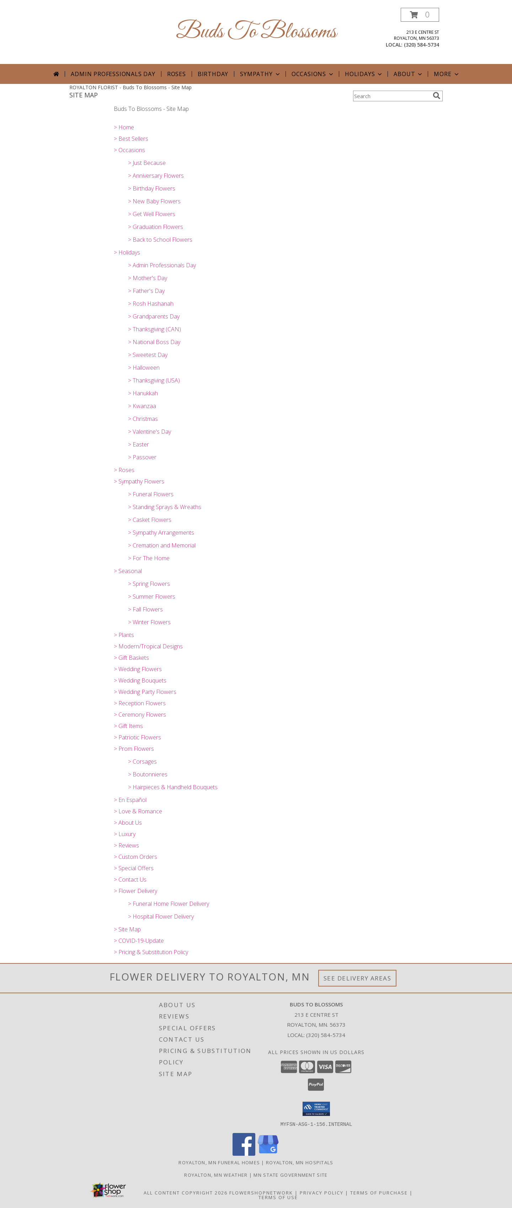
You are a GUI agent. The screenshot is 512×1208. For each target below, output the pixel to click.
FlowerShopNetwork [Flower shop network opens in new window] (261, 1192)
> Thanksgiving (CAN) (154, 329)
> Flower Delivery (135, 891)
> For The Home (149, 558)
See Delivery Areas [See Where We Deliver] (357, 978)
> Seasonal (128, 571)
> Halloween (144, 368)
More (447, 74)
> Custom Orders (135, 857)
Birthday (213, 74)
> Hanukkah (143, 393)
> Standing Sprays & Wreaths (164, 507)
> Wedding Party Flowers (145, 692)
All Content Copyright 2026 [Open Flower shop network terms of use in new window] (186, 1192)
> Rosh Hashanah (151, 304)
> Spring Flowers (149, 584)
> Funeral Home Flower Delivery (168, 904)
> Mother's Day (147, 278)
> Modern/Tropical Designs (148, 646)
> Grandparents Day (154, 316)
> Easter (138, 444)
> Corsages (142, 761)
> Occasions (129, 150)
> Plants (124, 635)
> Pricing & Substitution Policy (151, 952)
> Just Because (147, 163)
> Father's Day (146, 291)
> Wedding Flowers (138, 669)
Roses (176, 74)
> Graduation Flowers (155, 227)
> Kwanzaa (142, 406)
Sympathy (260, 74)
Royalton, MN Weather (215, 1174)
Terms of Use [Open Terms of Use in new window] (278, 1197)
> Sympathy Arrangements (161, 532)
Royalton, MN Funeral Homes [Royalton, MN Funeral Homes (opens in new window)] (219, 1162)
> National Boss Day (154, 342)
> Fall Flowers (145, 609)
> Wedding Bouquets (140, 680)
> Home (124, 127)
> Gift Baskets (131, 658)
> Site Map (127, 929)
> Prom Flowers (134, 749)
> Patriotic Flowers (137, 737)
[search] (436, 96)
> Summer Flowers (151, 596)
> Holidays (127, 252)
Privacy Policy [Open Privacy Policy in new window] (321, 1192)
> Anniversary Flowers (156, 176)
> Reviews (126, 845)
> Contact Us (130, 879)
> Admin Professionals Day (162, 265)
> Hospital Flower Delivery (161, 916)
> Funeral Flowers (151, 494)
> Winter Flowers (149, 622)
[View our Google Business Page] (268, 1153)
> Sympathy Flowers (139, 481)
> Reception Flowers (140, 703)
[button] (420, 15)
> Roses (124, 470)
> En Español (130, 800)
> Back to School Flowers (160, 240)
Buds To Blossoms (256, 32)
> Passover (142, 457)
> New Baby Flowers (154, 201)
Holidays (364, 74)
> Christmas (143, 419)
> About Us (128, 823)
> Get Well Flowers (151, 214)
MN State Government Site (290, 1174)
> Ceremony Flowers (140, 714)
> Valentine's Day (149, 431)
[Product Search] (391, 96)
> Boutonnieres (147, 774)
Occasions (313, 74)
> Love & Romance (138, 811)
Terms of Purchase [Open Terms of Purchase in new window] (379, 1192)
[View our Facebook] (244, 1153)
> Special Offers (134, 868)
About (408, 74)
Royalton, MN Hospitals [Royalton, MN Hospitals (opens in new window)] (300, 1162)
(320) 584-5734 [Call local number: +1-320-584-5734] (421, 44)
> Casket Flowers (149, 520)
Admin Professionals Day (113, 74)
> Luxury (124, 834)
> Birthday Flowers (151, 188)
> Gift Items (128, 726)
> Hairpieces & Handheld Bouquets (173, 787)
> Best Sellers (131, 139)
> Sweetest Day (147, 355)
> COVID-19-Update (139, 941)
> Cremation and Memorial (162, 545)
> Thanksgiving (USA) (154, 380)
